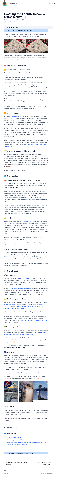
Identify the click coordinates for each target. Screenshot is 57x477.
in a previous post (17, 116)
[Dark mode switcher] (52, 3)
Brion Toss (7, 257)
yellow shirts (10, 154)
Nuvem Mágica (13, 3)
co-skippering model (29, 221)
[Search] (49, 3)
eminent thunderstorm (24, 306)
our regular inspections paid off (20, 288)
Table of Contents (12, 27)
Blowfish (51, 473)
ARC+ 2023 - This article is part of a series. (20, 30)
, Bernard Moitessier (16, 440)
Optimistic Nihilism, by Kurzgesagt (16, 437)
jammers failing (36, 306)
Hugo (47, 473)
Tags (5, 470)
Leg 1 (8, 205)
